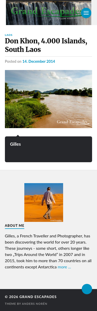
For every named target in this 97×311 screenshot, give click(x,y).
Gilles (15, 144)
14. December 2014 (38, 61)
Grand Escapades (38, 297)
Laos (9, 34)
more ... (64, 266)
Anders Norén (34, 303)
